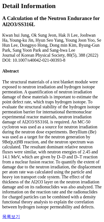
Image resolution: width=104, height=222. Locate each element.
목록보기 (11, 216)
